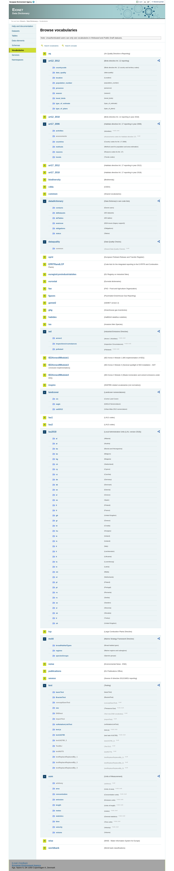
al (56, 439)
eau (57, 708)
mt (57, 572)
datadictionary (55, 201)
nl (56, 577)
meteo (58, 811)
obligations (60, 228)
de (57, 480)
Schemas (16, 45)
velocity (59, 827)
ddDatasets (60, 213)
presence (59, 88)
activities (59, 131)
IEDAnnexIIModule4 (58, 375)
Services (15, 55)
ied (50, 331)
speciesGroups (62, 656)
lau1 (50, 417)
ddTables (59, 218)
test (50, 685)
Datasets (16, 31)
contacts (59, 208)
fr (56, 510)
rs (57, 598)
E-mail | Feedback (20, 863)
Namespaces (17, 60)
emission (59, 800)
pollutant (59, 349)
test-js (58, 730)
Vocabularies (18, 50)
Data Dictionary (32, 21)
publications (54, 671)
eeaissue (59, 223)
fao (50, 288)
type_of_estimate (63, 103)
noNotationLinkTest (64, 724)
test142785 (60, 735)
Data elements (18, 41)
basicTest (60, 692)
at (56, 444)
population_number (64, 83)
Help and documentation (22, 26)
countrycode (61, 68)
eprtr (50, 257)
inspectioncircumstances (66, 344)
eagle (58, 404)
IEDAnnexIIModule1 (58, 358)
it (56, 546)
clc (57, 399)
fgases (51, 296)
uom (50, 776)
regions (59, 651)
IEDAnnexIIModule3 (58, 365)
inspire (51, 385)
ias (49, 324)
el (56, 495)
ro (57, 592)
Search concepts (71, 46)
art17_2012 (54, 165)
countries (60, 142)
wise (50, 841)
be (57, 454)
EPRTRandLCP (56, 264)
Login (140, 2)
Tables (15, 36)
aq (49, 53)
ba (57, 449)
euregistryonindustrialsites (62, 274)
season (59, 93)
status (58, 233)
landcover (53, 392)
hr (57, 526)
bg (57, 459)
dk (57, 485)
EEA (23, 2)
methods (59, 147)
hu (57, 531)
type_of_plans (62, 109)
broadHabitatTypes (64, 645)
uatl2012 (59, 409)
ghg (50, 310)
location (59, 78)
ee (57, 490)
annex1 (59, 338)
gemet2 (52, 303)
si (56, 608)
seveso (52, 678)
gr (57, 521)
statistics (59, 816)
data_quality (61, 73)
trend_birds (60, 98)
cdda (50, 187)
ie (56, 536)
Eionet (22, 21)
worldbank (53, 848)
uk (57, 623)
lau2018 (52, 432)
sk (57, 613)
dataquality (54, 242)
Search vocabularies (51, 46)
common (53, 194)
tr (56, 618)
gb (57, 515)
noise (51, 664)
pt (57, 587)
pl (56, 582)
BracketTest (61, 697)
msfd (51, 639)
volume (59, 832)
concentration (61, 794)
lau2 (50, 424)
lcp (50, 631)
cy (57, 469)
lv (56, 567)
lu (56, 562)
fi (56, 505)
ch (57, 464)
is (56, 541)
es (57, 500)
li (56, 551)
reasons (59, 152)
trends (58, 157)
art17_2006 (54, 124)
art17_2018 (54, 172)
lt (56, 557)
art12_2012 (54, 61)
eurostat (52, 281)
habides (52, 317)
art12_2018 (54, 117)
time (57, 821)
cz (57, 474)
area (57, 789)
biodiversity (54, 179)
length (58, 805)
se (57, 603)
